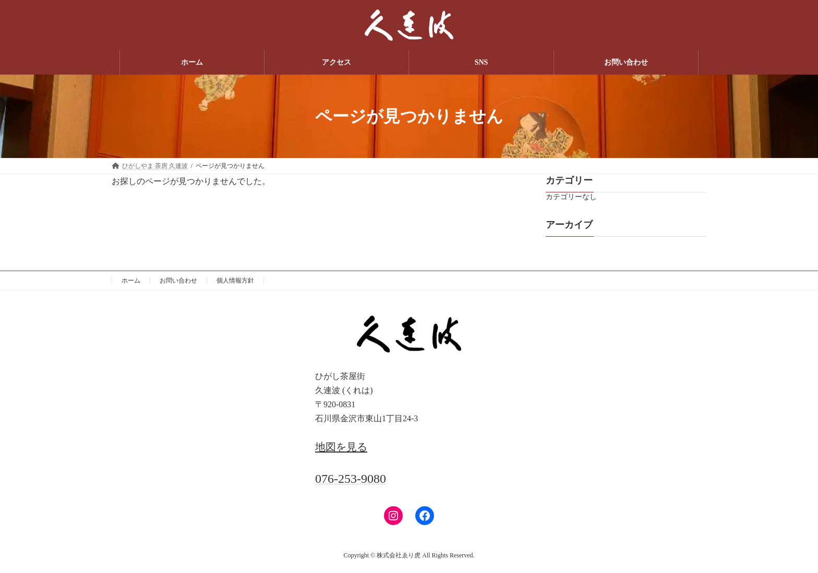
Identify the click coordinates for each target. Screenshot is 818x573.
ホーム (131, 280)
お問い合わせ (178, 280)
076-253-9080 (350, 478)
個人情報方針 (235, 280)
